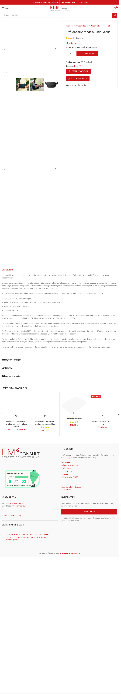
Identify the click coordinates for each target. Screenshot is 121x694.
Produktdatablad (78, 71)
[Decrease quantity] (67, 53)
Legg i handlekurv (87, 53)
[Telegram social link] (84, 85)
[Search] (59, 15)
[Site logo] (59, 8)
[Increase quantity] (73, 53)
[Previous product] (105, 25)
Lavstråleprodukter (80, 26)
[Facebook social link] (72, 85)
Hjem (68, 26)
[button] (4, 111)
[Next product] (111, 25)
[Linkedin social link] (81, 85)
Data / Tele (95, 26)
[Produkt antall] (70, 53)
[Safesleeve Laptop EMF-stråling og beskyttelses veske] (16, 532)
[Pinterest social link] (78, 85)
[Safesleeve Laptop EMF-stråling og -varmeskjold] (45, 532)
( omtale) (79, 38)
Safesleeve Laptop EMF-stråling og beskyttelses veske (16, 549)
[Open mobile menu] (6, 8)
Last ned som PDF (77, 79)
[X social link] (75, 85)
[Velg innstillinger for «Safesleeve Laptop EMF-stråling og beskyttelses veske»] (16, 541)
